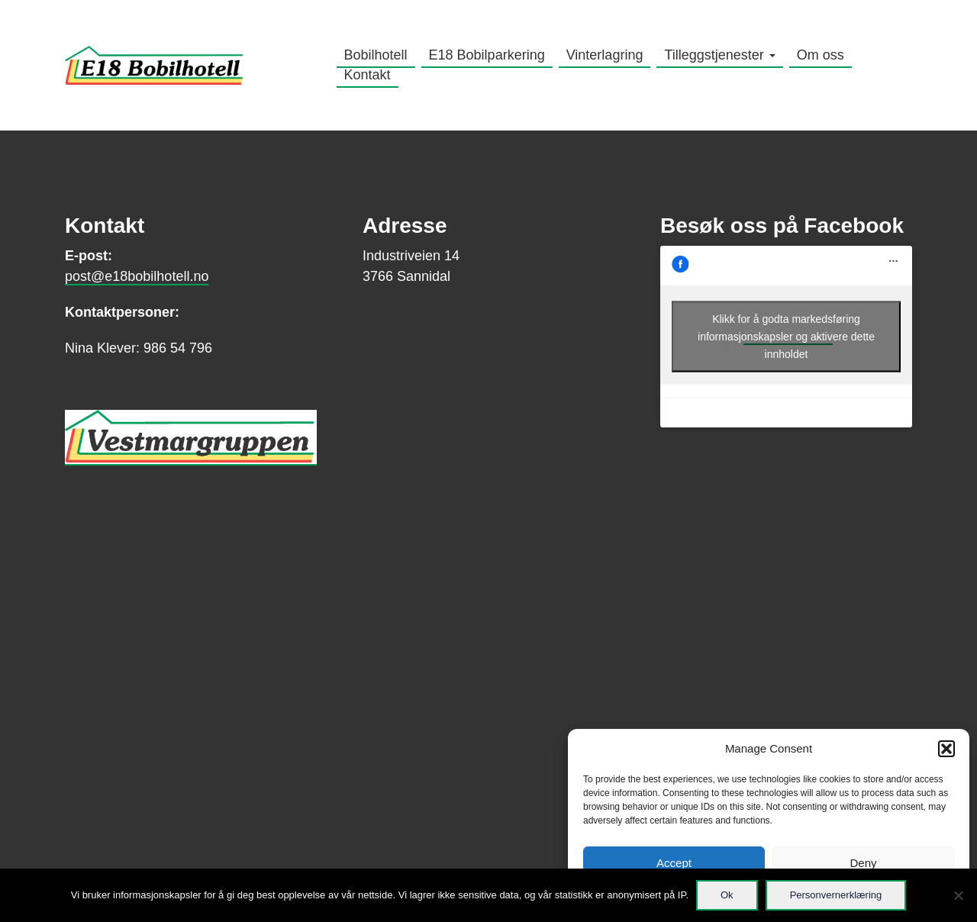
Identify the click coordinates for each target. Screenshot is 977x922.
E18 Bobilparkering (487, 55)
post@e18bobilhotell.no (136, 276)
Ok (727, 895)
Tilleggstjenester (719, 55)
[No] (958, 895)
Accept (674, 862)
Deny (863, 862)
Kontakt (367, 74)
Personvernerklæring (836, 895)
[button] (946, 748)
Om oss (820, 55)
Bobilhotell (376, 55)
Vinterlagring (604, 55)
